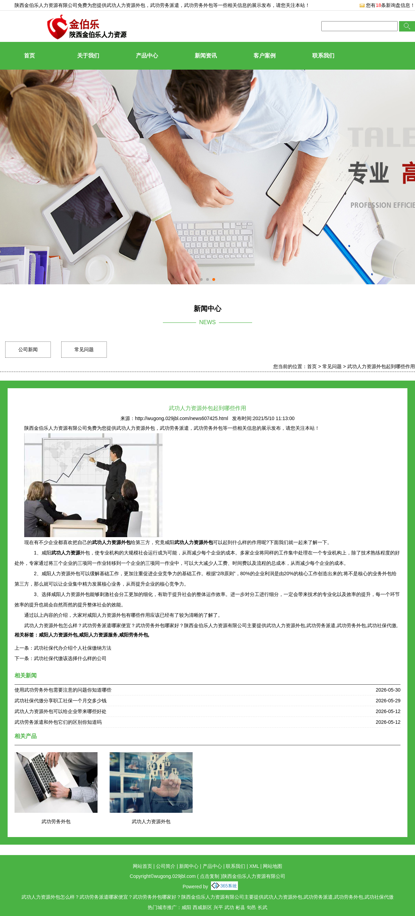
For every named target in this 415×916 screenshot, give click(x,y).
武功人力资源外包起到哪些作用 (381, 366)
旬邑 (251, 907)
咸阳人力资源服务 (98, 635)
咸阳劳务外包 (133, 635)
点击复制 (209, 876)
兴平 (218, 907)
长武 (262, 907)
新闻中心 (189, 866)
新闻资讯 (206, 56)
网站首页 (142, 866)
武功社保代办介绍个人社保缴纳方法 (72, 648)
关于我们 (88, 56)
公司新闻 (28, 349)
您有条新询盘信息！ (387, 5)
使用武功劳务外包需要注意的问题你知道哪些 (63, 690)
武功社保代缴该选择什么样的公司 (70, 658)
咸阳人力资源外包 (58, 635)
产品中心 (147, 56)
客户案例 (264, 56)
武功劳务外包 (56, 821)
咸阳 (186, 907)
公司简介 (165, 866)
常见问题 (84, 349)
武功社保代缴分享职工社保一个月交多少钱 (61, 700)
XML (254, 866)
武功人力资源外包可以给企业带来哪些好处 (61, 711)
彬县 (240, 907)
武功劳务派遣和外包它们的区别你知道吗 (58, 722)
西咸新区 (202, 907)
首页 (29, 56)
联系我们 (323, 56)
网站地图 (272, 866)
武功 (229, 907)
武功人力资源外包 (126, 5)
